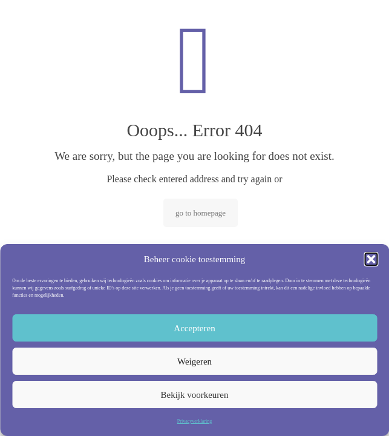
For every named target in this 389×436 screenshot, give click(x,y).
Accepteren (194, 328)
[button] (371, 259)
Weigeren (194, 361)
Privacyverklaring (194, 421)
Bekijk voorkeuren (194, 395)
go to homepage (200, 212)
